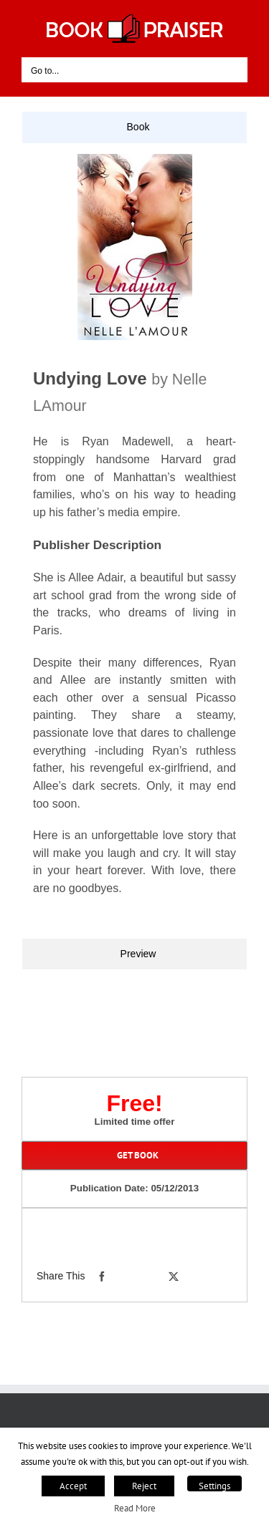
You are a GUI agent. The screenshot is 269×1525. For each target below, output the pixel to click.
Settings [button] (214, 1486)
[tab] (134, 127)
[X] (173, 1276)
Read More (135, 1507)
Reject (144, 1486)
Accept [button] (73, 1486)
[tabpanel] (134, 540)
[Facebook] (102, 1276)
